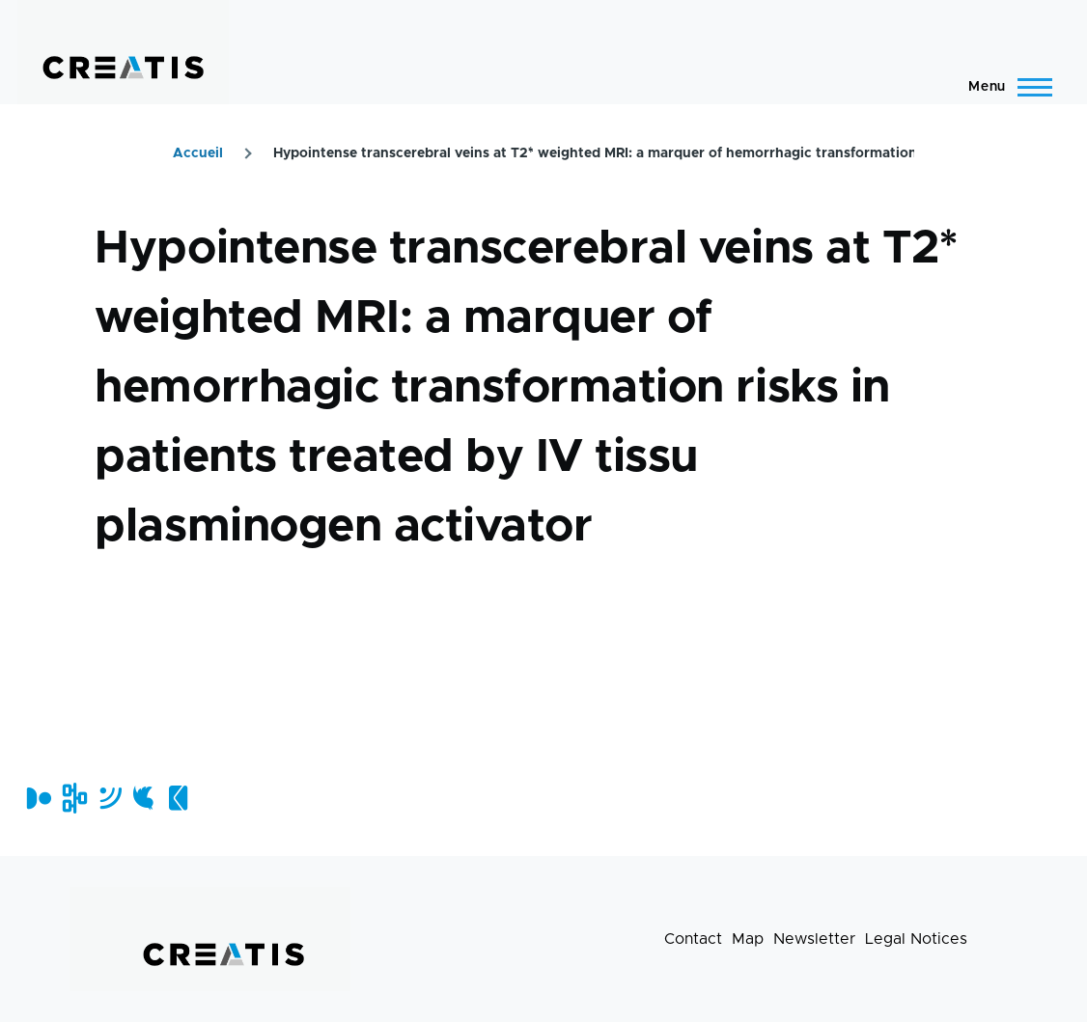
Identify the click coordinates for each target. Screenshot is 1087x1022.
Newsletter (814, 939)
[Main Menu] (1004, 86)
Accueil (198, 153)
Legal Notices (916, 939)
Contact (693, 939)
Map (748, 939)
